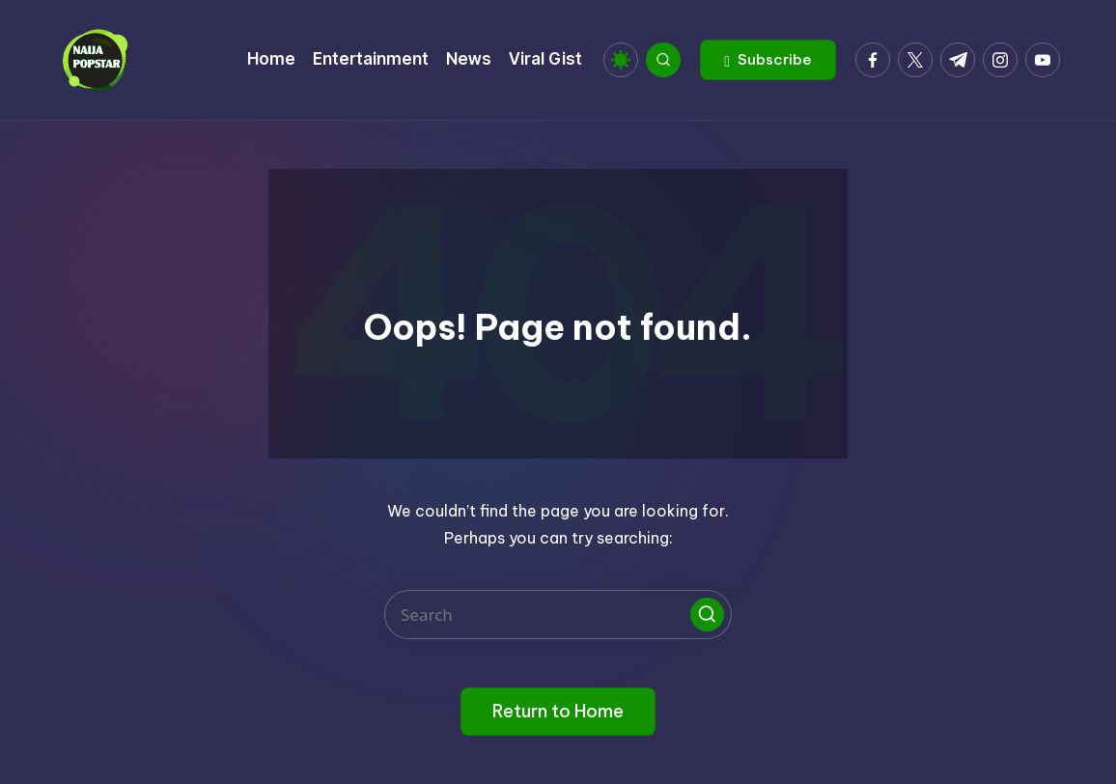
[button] (768, 60)
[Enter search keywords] (558, 614)
